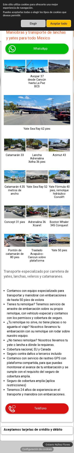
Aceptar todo (58, 23)
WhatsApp (40, 48)
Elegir (33, 23)
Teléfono (40, 408)
